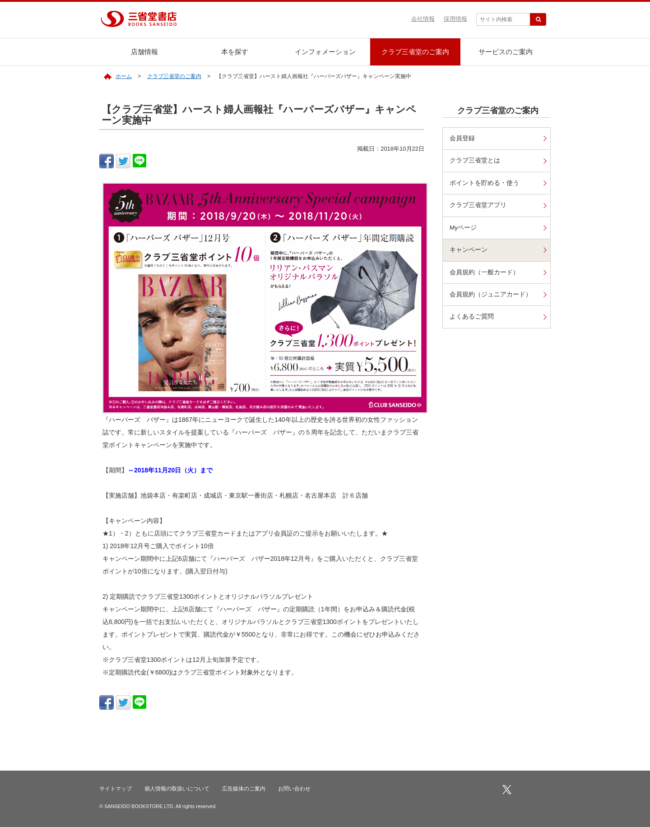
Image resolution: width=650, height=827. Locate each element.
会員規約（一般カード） (484, 272)
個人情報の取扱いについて (176, 788)
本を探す (234, 51)
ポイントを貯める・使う (484, 183)
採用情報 (455, 18)
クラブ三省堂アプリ (478, 205)
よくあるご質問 (472, 316)
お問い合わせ (294, 788)
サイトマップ (115, 788)
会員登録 (462, 138)
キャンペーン (469, 249)
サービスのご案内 (505, 51)
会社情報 (423, 18)
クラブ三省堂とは (475, 160)
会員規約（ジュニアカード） (491, 294)
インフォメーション (325, 51)
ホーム (124, 76)
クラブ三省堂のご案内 (415, 51)
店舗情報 (144, 51)
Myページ (463, 227)
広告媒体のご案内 (243, 788)
